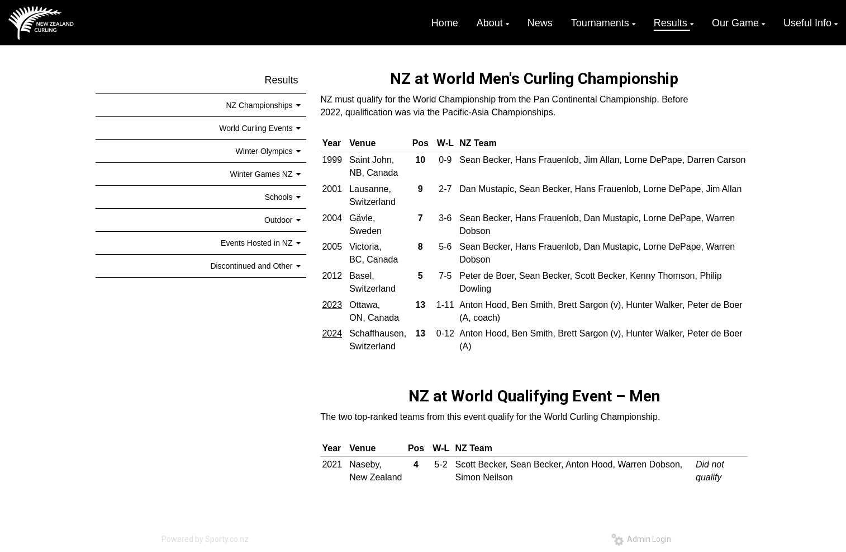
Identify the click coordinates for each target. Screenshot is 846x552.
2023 (332, 305)
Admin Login (641, 539)
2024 (332, 333)
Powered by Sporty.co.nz (205, 539)
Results (281, 80)
